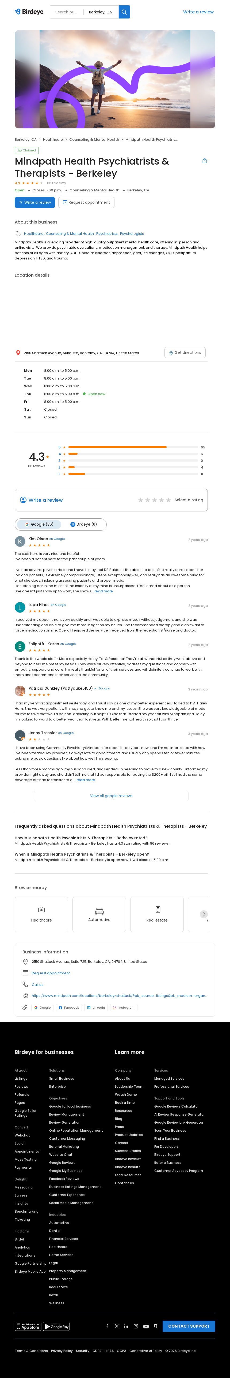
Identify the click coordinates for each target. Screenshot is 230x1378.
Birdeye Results (127, 1166)
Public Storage (61, 1278)
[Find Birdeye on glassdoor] (155, 1325)
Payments (23, 1166)
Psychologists (132, 233)
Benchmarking (27, 1210)
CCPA (121, 1349)
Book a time (125, 1101)
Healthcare (53, 139)
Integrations (25, 1254)
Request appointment (51, 972)
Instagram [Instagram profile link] (124, 1006)
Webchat (22, 1134)
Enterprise (57, 1085)
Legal (53, 1262)
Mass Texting (26, 1158)
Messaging (24, 1186)
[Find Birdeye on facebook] (107, 1325)
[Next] (204, 913)
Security (82, 1349)
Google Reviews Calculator (176, 1105)
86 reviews (56, 182)
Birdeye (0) (81, 524)
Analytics (22, 1246)
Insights (21, 1202)
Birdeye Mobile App (30, 1270)
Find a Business (167, 1137)
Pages (20, 1101)
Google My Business (65, 1169)
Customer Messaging (67, 1137)
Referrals (22, 1093)
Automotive (59, 1221)
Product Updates (129, 1133)
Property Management (68, 1270)
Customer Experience (67, 1193)
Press (119, 1125)
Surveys (21, 1194)
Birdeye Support (167, 1153)
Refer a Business (168, 1161)
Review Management (66, 1113)
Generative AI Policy (145, 1349)
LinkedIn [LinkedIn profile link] (96, 1006)
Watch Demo (126, 1093)
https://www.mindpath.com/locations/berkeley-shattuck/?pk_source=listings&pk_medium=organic (120, 994)
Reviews (21, 1085)
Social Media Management (71, 1201)
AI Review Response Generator (179, 1113)
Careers (121, 1141)
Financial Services (63, 1237)
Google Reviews (62, 1161)
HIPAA (109, 1349)
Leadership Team (129, 1085)
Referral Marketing (64, 1145)
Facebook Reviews (64, 1177)
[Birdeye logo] (30, 12)
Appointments (27, 1150)
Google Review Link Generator (178, 1121)
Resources (123, 1109)
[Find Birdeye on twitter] (117, 1325)
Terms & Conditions (31, 1349)
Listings (21, 1077)
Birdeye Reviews (128, 1158)
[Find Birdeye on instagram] (136, 1325)
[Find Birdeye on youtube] (146, 1325)
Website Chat (60, 1153)
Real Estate (58, 1286)
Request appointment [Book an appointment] (86, 202)
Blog (118, 1117)
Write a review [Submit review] (35, 202)
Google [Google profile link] (42, 1006)
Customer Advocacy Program (178, 1169)
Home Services (61, 1253)
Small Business (61, 1077)
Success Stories (128, 1149)
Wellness (56, 1302)
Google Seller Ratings (25, 1112)
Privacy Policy (62, 1349)
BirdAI (19, 1238)
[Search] (124, 11)
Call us (37, 983)
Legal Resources (128, 1174)
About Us (122, 1077)
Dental (54, 1229)
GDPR (97, 1349)
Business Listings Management (75, 1185)
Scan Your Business (170, 1129)
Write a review (198, 12)
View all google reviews (111, 794)
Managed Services (169, 1077)
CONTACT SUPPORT (189, 1325)
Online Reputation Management (76, 1129)
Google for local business (70, 1105)
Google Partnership (31, 1262)
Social (19, 1142)
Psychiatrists (107, 233)
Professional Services (171, 1085)
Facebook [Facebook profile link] (69, 1006)
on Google (57, 538)
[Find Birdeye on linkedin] (126, 1325)
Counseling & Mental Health (94, 139)
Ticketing (22, 1218)
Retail (54, 1294)
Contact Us (124, 1182)
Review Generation (64, 1121)
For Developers (166, 1145)
